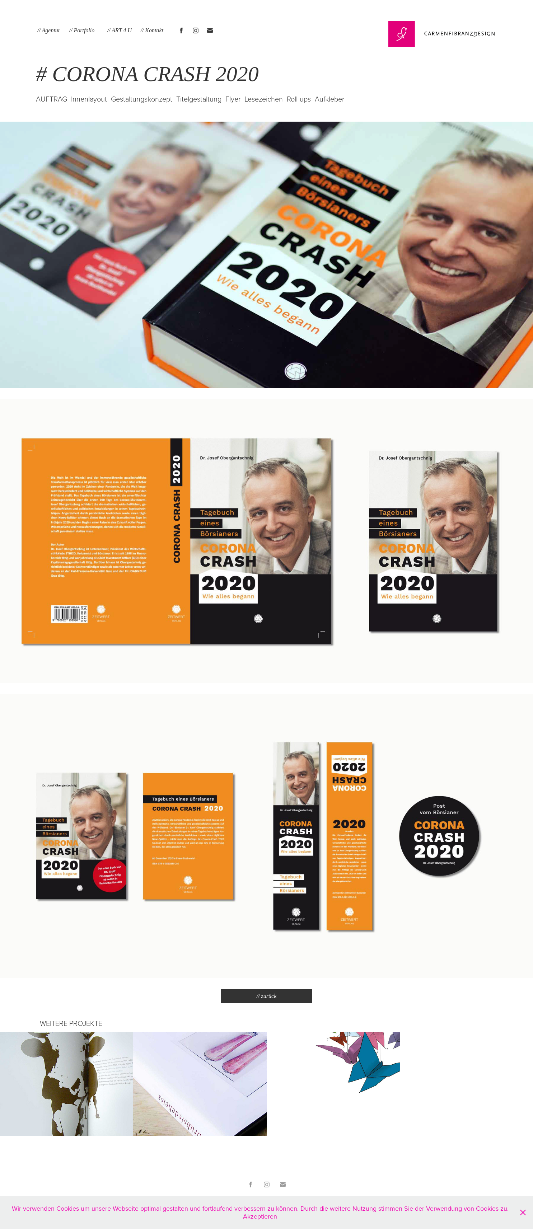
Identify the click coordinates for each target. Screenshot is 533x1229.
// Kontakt (151, 30)
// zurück (267, 996)
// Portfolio (82, 30)
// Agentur (48, 30)
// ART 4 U (119, 30)
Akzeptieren (260, 1216)
